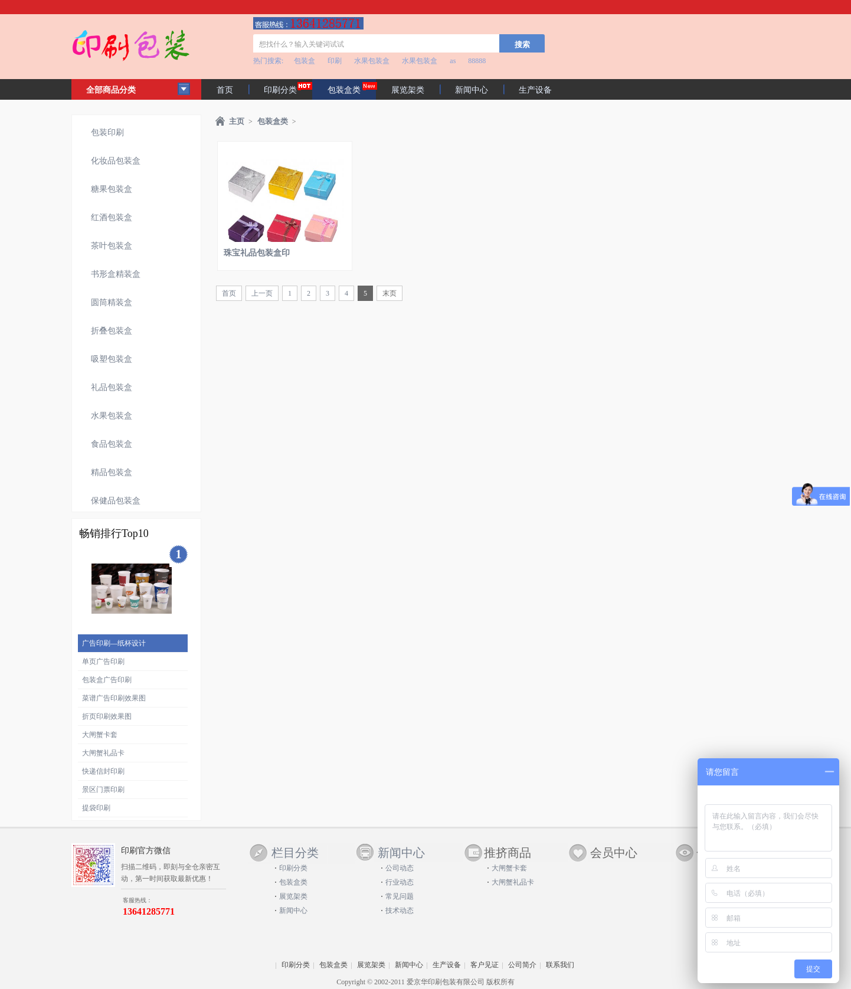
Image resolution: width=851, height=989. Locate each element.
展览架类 (407, 90)
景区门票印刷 (103, 789)
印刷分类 (280, 90)
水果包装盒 (372, 61)
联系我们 (560, 965)
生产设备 (535, 90)
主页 (236, 121)
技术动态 (399, 910)
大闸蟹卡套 (99, 735)
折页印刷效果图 (107, 716)
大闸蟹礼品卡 (103, 753)
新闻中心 (471, 90)
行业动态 (399, 882)
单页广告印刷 (103, 661)
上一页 (262, 293)
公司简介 (522, 965)
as (453, 61)
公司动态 (399, 868)
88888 (477, 61)
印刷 (335, 61)
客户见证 (484, 965)
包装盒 (304, 61)
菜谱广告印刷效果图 (114, 698)
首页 (225, 90)
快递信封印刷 (103, 771)
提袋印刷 (96, 808)
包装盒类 (272, 121)
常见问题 (399, 896)
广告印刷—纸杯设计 (114, 643)
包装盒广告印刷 (107, 680)
